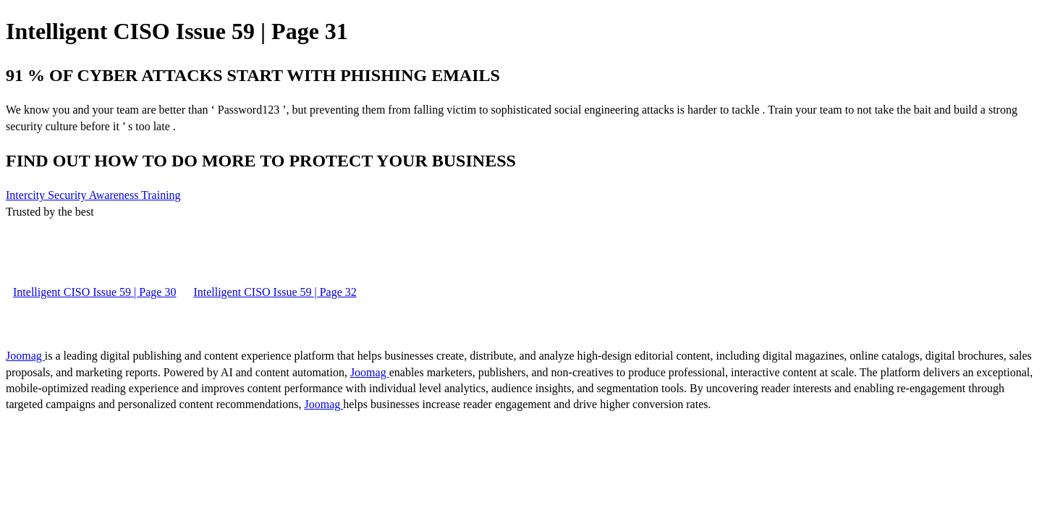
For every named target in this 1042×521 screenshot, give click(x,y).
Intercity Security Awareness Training (93, 195)
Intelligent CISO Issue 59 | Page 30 (94, 292)
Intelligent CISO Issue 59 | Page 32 (274, 292)
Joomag (25, 356)
